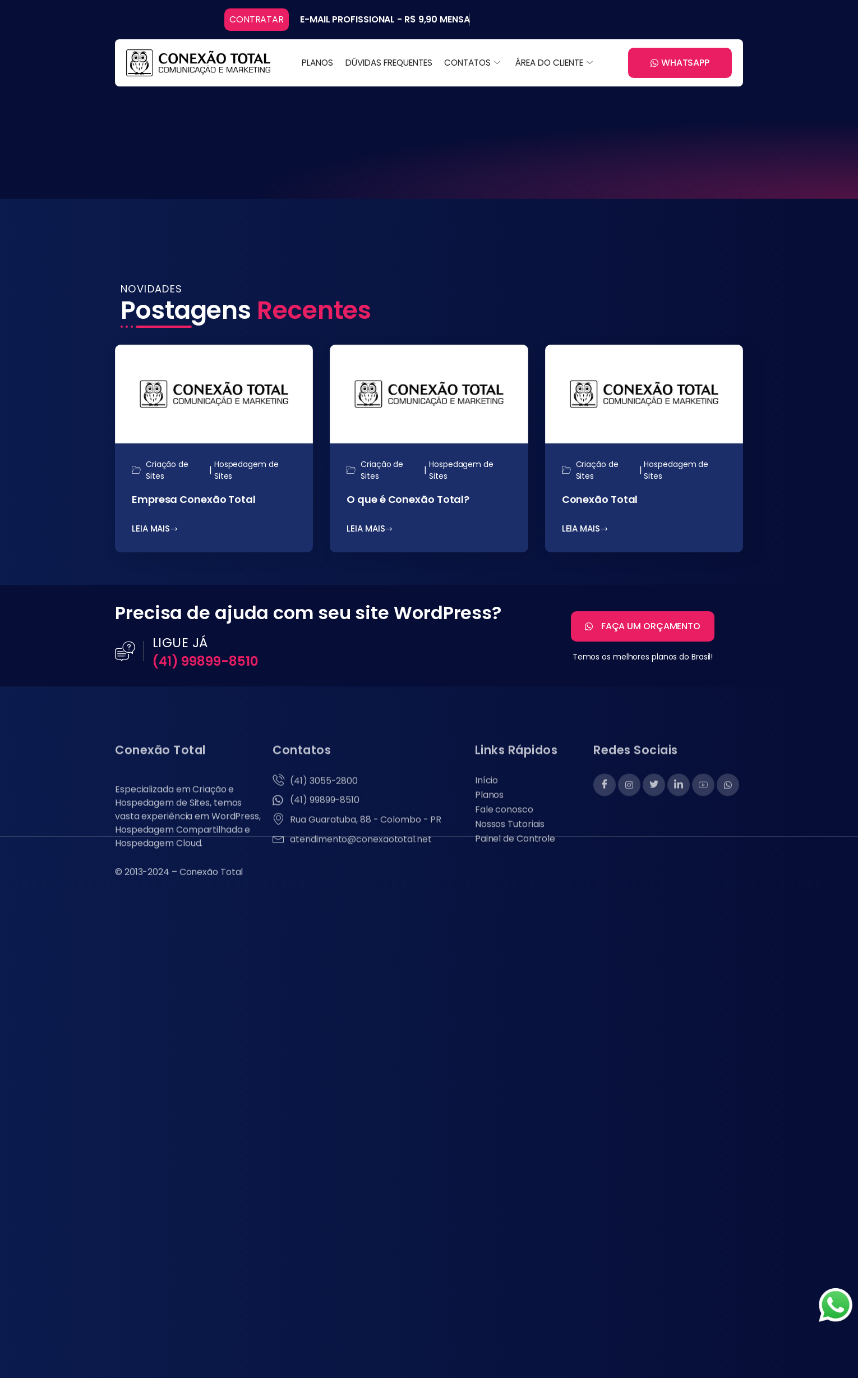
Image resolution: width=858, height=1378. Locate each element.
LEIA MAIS (155, 531)
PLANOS (319, 62)
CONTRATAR (256, 19)
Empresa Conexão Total (194, 502)
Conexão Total (600, 502)
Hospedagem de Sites (246, 472)
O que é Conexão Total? (408, 502)
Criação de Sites (167, 472)
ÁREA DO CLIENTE (552, 62)
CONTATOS (472, 62)
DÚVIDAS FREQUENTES (389, 62)
